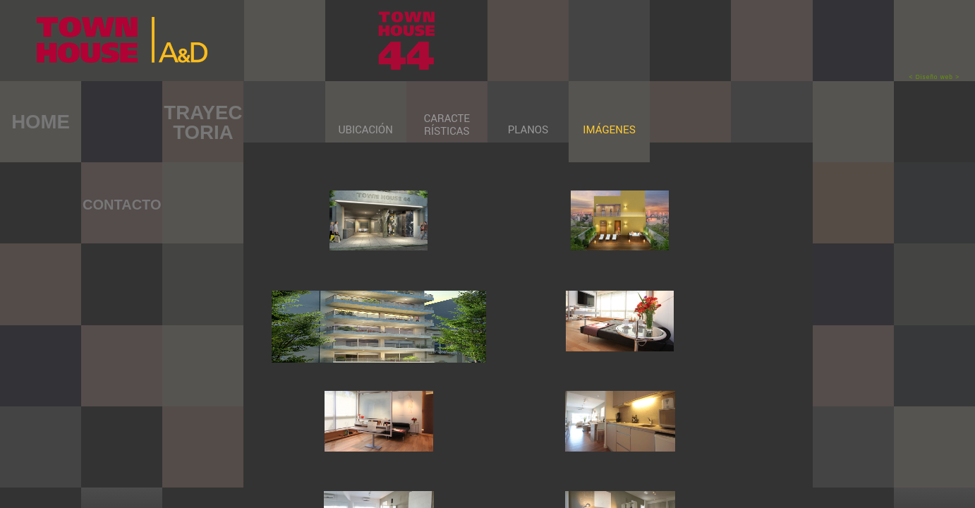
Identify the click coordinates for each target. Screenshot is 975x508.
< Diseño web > (934, 76)
